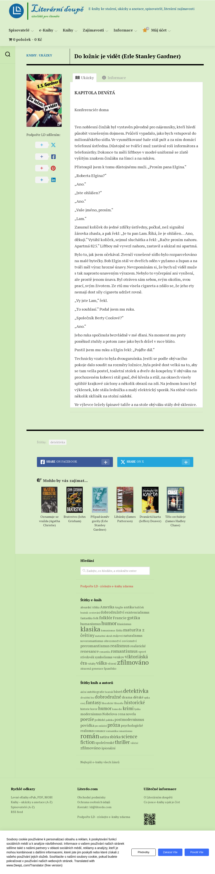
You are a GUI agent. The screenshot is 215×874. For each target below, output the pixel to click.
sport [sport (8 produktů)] (142, 652)
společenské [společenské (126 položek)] (104, 742)
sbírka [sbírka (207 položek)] (115, 736)
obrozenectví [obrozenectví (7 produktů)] (112, 641)
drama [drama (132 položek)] (127, 697)
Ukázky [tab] (84, 77)
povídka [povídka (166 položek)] (87, 725)
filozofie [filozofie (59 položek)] (119, 703)
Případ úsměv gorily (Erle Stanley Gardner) (100, 523)
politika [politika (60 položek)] (110, 720)
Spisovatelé (19, 30)
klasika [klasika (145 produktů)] (90, 629)
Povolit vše (196, 852)
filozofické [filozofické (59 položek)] (108, 703)
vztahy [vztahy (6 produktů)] (92, 663)
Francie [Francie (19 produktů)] (120, 617)
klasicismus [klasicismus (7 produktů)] (124, 624)
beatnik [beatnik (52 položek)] (109, 692)
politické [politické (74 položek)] (100, 720)
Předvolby (141, 852)
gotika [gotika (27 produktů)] (133, 618)
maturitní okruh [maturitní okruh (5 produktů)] (103, 635)
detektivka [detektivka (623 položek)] (136, 690)
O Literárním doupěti (158, 797)
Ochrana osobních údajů (93, 802)
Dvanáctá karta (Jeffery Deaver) (150, 519)
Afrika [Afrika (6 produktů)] (95, 607)
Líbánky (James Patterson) (125, 519)
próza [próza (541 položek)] (114, 724)
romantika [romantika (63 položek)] (112, 731)
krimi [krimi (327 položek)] (128, 708)
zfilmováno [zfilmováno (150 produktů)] (133, 662)
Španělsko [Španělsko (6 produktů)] (110, 668)
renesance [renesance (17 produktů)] (89, 651)
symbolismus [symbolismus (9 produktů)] (103, 657)
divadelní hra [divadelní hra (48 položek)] (87, 697)
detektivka (57, 442)
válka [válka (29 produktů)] (101, 663)
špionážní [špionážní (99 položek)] (108, 748)
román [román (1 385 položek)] (89, 736)
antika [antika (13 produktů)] (129, 607)
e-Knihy (46, 30)
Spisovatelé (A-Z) (23, 807)
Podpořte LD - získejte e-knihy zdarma (106, 586)
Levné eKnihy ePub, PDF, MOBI (32, 797)
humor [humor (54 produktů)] (109, 623)
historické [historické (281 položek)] (134, 702)
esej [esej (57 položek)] (82, 703)
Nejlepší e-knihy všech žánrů (99, 762)
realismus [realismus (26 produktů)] (120, 646)
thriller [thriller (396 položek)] (122, 742)
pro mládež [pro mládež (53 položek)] (101, 725)
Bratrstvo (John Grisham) (75, 519)
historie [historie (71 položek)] (85, 709)
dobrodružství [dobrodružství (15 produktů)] (112, 612)
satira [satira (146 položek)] (104, 737)
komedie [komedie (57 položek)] (117, 709)
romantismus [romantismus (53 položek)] (125, 731)
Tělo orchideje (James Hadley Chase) (175, 521)
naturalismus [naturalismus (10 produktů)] (132, 635)
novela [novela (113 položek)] (131, 714)
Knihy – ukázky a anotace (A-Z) (32, 802)
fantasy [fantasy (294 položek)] (93, 702)
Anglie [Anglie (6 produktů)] (119, 607)
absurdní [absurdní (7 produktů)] (85, 607)
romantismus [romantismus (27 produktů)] (124, 651)
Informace (123, 30)
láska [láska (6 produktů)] (119, 630)
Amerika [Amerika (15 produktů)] (107, 606)
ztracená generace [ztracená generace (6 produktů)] (91, 668)
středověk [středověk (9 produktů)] (87, 657)
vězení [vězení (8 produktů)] (112, 663)
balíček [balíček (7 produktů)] (139, 607)
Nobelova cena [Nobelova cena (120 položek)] (113, 714)
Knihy (68, 30)
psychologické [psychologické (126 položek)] (132, 725)
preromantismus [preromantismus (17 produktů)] (95, 645)
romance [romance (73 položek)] (100, 731)
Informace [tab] (114, 77)
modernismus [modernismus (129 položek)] (91, 714)
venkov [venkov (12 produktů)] (118, 657)
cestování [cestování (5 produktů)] (94, 612)
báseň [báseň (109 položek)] (118, 691)
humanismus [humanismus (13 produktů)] (90, 623)
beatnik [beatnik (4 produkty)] (84, 612)
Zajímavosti (93, 30)
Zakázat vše (169, 852)
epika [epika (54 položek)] (147, 697)
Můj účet (159, 30)
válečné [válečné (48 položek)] (134, 743)
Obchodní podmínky (91, 797)
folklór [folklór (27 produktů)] (105, 618)
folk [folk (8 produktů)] (96, 618)
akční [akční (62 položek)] (83, 692)
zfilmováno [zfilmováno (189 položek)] (90, 747)
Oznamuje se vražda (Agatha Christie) (49, 521)
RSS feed (17, 812)
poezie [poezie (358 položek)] (87, 719)
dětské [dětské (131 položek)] (138, 697)
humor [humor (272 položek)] (105, 708)
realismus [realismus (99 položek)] (87, 731)
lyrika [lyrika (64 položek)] (137, 709)
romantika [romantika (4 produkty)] (104, 651)
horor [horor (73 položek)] (94, 709)
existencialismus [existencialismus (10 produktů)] (137, 612)
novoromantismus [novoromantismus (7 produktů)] (91, 641)
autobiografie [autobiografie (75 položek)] (95, 692)
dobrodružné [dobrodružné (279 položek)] (108, 697)
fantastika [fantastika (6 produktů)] (86, 618)
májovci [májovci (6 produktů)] (118, 636)
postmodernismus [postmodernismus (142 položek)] (129, 719)
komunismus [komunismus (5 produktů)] (108, 630)
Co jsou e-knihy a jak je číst (162, 802)
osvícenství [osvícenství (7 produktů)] (129, 641)
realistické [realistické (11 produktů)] (138, 646)
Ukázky (45, 55)
